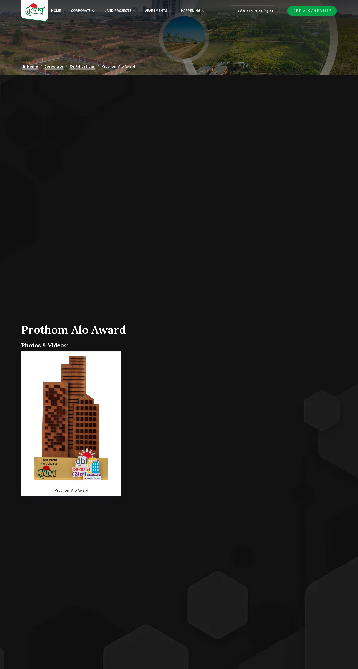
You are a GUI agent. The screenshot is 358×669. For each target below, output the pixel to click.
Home (56, 10)
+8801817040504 (253, 10)
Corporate (81, 10)
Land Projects (118, 10)
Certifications (82, 66)
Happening (190, 10)
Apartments (156, 10)
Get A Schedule (312, 11)
